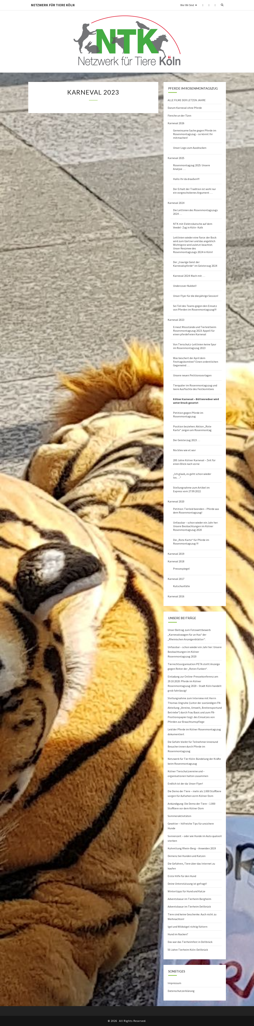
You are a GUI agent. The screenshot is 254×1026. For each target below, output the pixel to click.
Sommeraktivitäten (179, 816)
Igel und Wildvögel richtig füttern (187, 926)
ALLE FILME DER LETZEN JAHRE (187, 100)
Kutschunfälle (181, 586)
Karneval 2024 (176, 203)
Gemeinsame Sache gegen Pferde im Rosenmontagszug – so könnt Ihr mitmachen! (194, 134)
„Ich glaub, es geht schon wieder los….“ (192, 475)
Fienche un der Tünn (179, 115)
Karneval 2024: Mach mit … (189, 275)
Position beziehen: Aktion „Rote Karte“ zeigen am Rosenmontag (192, 428)
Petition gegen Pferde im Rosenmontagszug (188, 414)
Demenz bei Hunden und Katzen (186, 856)
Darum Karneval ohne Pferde (185, 107)
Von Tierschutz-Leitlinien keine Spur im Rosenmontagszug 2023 (194, 346)
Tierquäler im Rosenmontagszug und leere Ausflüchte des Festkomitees (195, 387)
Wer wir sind (187, 5)
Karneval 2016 (176, 596)
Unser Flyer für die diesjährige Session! (195, 296)
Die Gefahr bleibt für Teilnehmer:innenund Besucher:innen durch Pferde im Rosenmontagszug (193, 746)
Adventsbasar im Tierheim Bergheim (189, 899)
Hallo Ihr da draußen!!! (186, 179)
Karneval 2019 (176, 553)
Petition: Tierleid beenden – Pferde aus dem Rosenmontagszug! (196, 510)
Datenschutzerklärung (181, 991)
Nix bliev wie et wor (184, 450)
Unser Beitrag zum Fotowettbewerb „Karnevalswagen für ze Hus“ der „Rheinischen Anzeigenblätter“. (189, 634)
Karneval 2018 (176, 561)
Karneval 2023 (176, 319)
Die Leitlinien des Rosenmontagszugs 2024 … (195, 211)
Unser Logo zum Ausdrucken (189, 147)
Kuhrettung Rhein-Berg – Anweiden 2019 (192, 848)
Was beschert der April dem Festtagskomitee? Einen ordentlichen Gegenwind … (195, 361)
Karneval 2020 (176, 501)
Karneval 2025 (176, 158)
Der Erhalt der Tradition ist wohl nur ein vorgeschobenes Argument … (194, 190)
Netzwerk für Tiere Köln (53, 5)
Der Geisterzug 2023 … (186, 440)
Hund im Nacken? (178, 934)
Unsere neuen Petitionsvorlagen (192, 375)
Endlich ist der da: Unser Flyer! (185, 783)
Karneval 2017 (176, 579)
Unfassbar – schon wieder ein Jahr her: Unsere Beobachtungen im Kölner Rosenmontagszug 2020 (195, 526)
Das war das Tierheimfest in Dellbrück (190, 942)
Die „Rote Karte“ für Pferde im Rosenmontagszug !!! (191, 541)
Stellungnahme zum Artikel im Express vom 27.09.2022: (191, 489)
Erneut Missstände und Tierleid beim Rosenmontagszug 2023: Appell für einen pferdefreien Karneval (194, 330)
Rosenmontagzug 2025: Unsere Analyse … (191, 167)
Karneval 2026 (176, 123)
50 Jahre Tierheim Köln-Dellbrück (188, 949)
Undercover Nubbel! (184, 286)
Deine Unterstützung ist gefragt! (187, 883)
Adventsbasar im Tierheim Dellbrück (189, 906)
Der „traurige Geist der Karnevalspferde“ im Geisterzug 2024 (195, 263)
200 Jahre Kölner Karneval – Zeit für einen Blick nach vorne (194, 462)
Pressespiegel (181, 568)
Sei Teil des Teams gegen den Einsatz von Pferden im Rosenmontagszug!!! (195, 307)
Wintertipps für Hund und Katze (186, 891)
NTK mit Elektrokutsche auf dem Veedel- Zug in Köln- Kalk (192, 225)
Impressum (174, 983)
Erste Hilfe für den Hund (182, 876)
